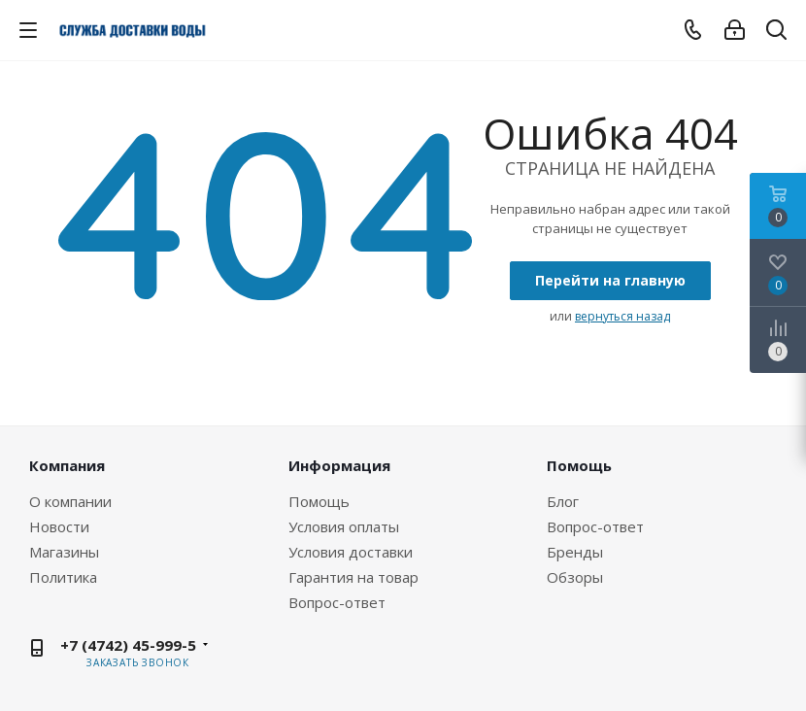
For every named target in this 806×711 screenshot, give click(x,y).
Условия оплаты (343, 526)
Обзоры (575, 577)
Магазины (64, 551)
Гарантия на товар (353, 577)
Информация (339, 465)
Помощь (319, 501)
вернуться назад (622, 316)
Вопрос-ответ (337, 602)
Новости (59, 526)
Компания (67, 465)
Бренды (575, 551)
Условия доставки (350, 551)
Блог (563, 501)
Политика (63, 577)
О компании (70, 501)
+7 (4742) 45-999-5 (128, 645)
